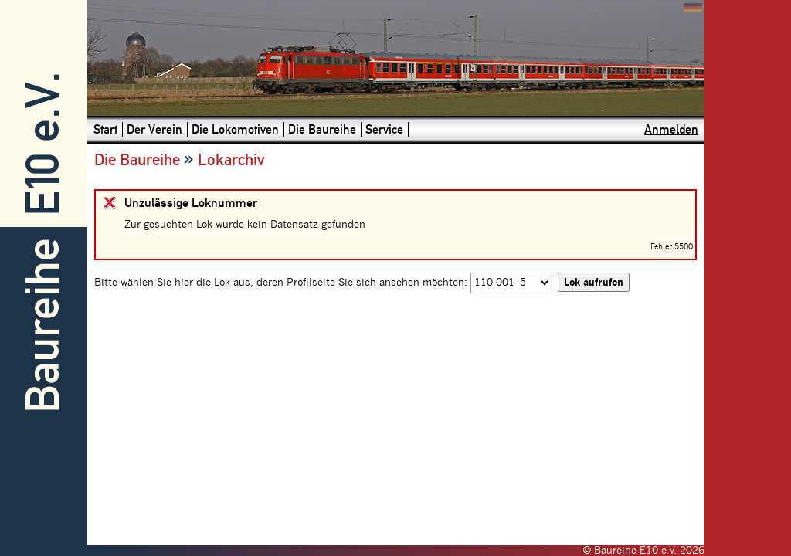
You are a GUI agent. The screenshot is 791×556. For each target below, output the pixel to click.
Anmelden (671, 129)
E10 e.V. (42, 144)
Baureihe (42, 325)
